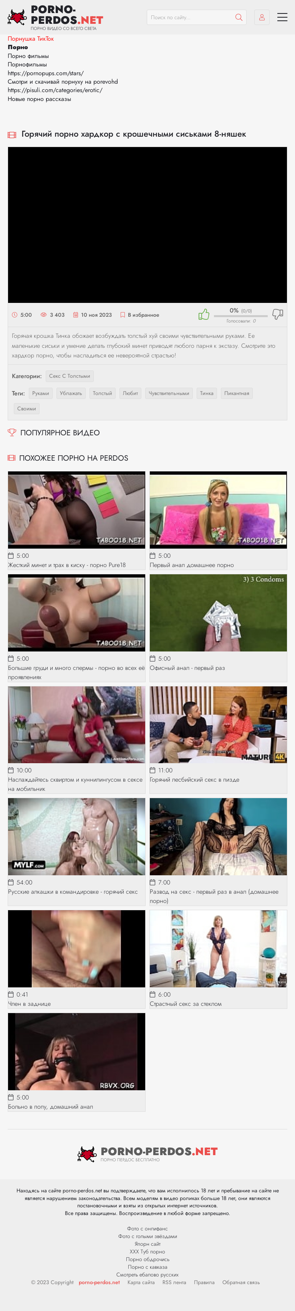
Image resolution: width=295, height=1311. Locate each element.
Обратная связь (241, 1282)
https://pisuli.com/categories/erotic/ (55, 90)
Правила (204, 1282)
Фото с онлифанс (147, 1228)
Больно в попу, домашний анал (50, 1106)
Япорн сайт (148, 1244)
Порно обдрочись (147, 1259)
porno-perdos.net (99, 1282)
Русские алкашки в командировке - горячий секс (73, 891)
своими (26, 408)
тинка (207, 393)
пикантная (236, 393)
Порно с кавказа (147, 1267)
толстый (102, 393)
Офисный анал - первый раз (187, 667)
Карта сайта (141, 1282)
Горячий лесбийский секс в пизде (194, 779)
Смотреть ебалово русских (147, 1274)
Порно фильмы (28, 55)
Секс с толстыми (69, 376)
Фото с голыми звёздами (147, 1236)
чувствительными (169, 393)
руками (40, 393)
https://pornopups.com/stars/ (46, 73)
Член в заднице (29, 1003)
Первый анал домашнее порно (192, 564)
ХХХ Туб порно (147, 1251)
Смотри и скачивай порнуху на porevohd (63, 81)
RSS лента (174, 1282)
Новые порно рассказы (39, 98)
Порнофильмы (27, 64)
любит (130, 393)
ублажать (71, 393)
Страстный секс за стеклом (186, 1003)
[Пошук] (239, 17)
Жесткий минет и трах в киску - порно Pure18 (67, 564)
